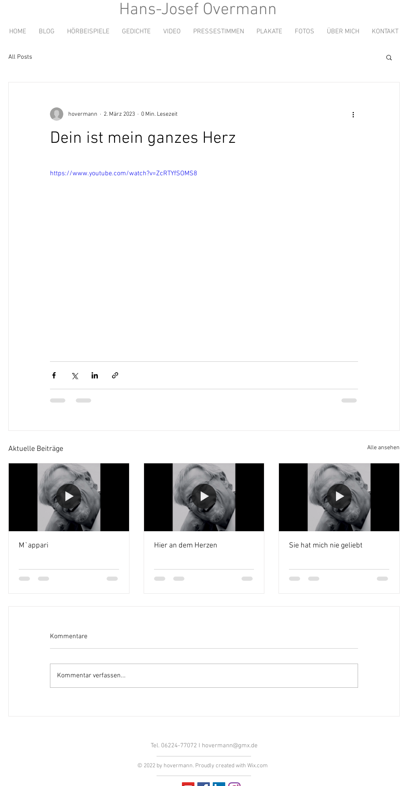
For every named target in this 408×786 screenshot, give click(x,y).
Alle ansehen (383, 447)
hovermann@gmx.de (230, 745)
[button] (389, 57)
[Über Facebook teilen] (54, 375)
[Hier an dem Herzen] (204, 497)
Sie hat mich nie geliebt (326, 545)
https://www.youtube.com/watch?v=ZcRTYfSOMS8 (123, 173)
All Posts (20, 57)
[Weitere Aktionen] (353, 114)
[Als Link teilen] (115, 375)
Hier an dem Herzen (185, 545)
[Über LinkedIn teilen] (95, 375)
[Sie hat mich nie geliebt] (339, 497)
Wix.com (257, 765)
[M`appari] (69, 497)
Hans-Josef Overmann (198, 10)
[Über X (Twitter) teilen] (74, 375)
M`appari (33, 545)
